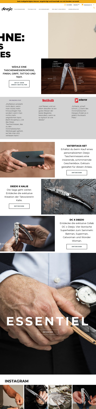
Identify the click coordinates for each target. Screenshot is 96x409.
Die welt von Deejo (59, 9)
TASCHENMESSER (19, 9)
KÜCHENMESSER (44, 9)
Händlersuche (73, 9)
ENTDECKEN (77, 172)
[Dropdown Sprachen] (77, 5)
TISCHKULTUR (32, 9)
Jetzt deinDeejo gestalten (19, 84)
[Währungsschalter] (93, 5)
